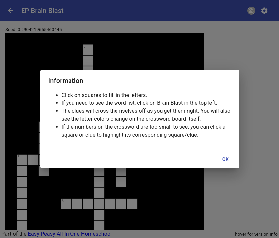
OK (225, 159)
